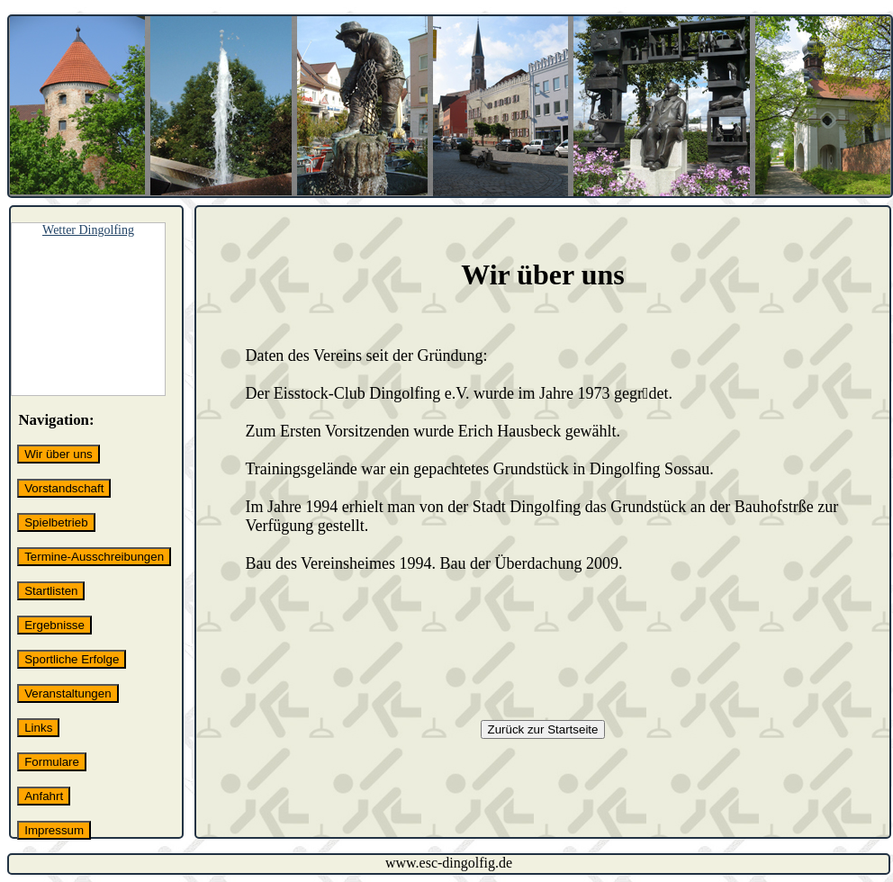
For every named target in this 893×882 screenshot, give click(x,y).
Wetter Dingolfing (88, 230)
